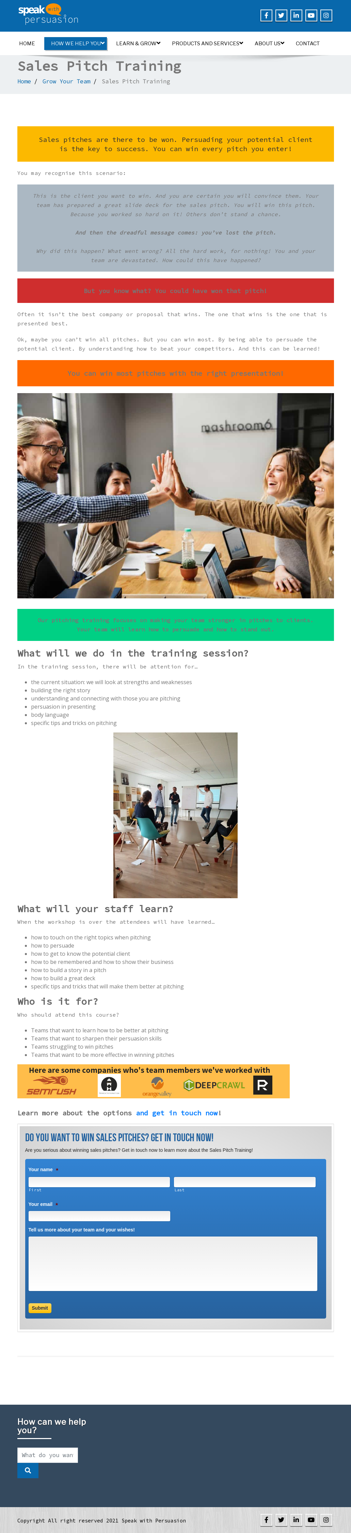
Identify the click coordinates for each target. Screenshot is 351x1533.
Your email (43, 1204)
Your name (43, 1169)
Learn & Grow (138, 43)
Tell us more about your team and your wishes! (82, 1229)
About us (269, 43)
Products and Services (207, 43)
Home (27, 44)
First (35, 1190)
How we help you (78, 43)
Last (179, 1190)
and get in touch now (177, 1113)
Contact (308, 44)
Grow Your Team (66, 81)
